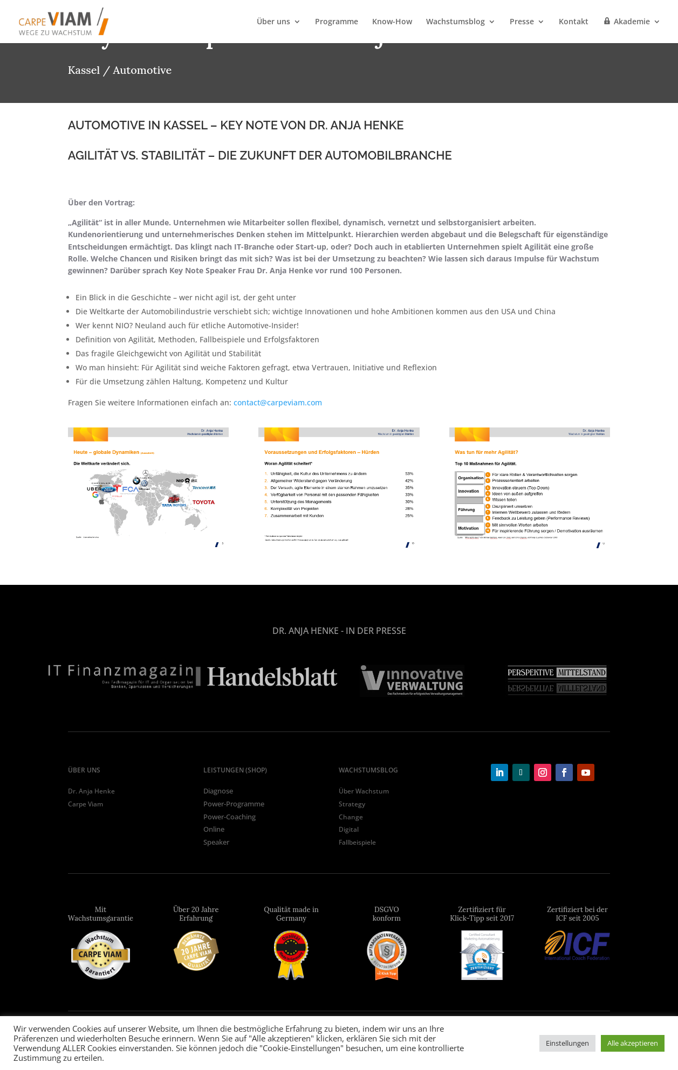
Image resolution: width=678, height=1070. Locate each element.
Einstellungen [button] (567, 1043)
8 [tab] (387, 710)
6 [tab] (355, 710)
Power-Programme (233, 804)
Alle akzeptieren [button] (632, 1043)
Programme (336, 22)
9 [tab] (404, 710)
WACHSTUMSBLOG (368, 770)
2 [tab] (290, 710)
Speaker (216, 842)
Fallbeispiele (357, 842)
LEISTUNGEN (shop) (235, 770)
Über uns (273, 22)
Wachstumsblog (455, 22)
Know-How (392, 22)
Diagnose (218, 791)
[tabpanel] (121, 676)
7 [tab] (371, 710)
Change (351, 817)
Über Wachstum (364, 791)
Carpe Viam (85, 804)
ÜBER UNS (84, 770)
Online (213, 829)
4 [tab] (323, 710)
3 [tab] (307, 710)
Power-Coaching (229, 817)
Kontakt (573, 22)
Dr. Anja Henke (91, 791)
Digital (349, 829)
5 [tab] (339, 710)
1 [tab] (274, 710)
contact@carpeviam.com (278, 402)
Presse (522, 22)
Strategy (352, 804)
